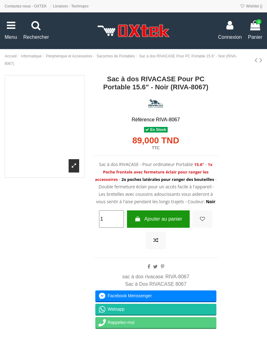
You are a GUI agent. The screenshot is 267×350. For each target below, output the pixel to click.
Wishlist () (251, 6)
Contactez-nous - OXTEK (26, 6)
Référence (143, 119)
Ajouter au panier (158, 219)
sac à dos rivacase (143, 276)
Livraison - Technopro (71, 6)
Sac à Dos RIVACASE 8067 (156, 284)
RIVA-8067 (177, 276)
